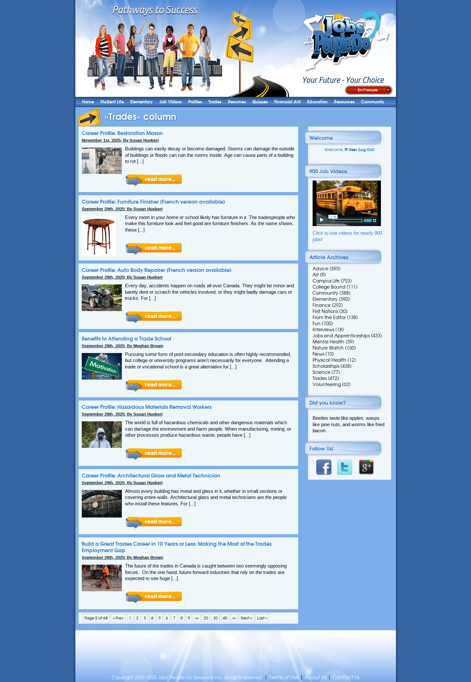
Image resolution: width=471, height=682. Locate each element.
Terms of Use (284, 677)
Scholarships (326, 366)
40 (225, 618)
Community (372, 102)
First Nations (325, 311)
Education (317, 102)
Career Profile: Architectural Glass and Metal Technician (151, 475)
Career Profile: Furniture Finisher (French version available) (153, 201)
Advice (320, 269)
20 (206, 618)
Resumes (237, 102)
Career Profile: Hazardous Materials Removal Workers (147, 407)
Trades (215, 102)
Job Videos (170, 102)
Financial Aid (287, 102)
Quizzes (260, 102)
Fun (317, 323)
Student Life (112, 102)
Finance (322, 305)
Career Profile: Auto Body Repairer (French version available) (156, 270)
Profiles (195, 102)
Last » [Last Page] (262, 618)
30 (215, 618)
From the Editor (329, 317)
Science (321, 372)
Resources (344, 102)
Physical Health (329, 360)
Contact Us (345, 677)
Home (88, 102)
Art (316, 275)
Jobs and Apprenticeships (341, 336)
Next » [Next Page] (246, 618)
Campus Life (326, 281)
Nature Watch (328, 348)
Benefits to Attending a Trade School (126, 338)
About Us (315, 677)
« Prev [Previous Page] (118, 618)
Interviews (323, 330)
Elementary (141, 102)
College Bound (329, 287)
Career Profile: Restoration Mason (122, 133)
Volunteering (327, 384)
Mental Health (328, 342)
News (318, 354)
